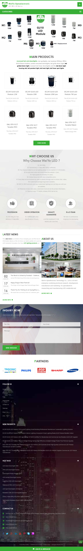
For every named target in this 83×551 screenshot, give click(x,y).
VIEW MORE (41, 143)
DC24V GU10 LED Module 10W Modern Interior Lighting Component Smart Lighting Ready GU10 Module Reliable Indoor (31, 93)
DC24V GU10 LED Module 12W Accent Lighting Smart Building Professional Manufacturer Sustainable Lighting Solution (12, 93)
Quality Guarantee (51, 213)
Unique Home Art (57, 409)
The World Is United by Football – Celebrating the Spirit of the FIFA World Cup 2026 (25, 275)
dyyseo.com (69, 405)
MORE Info (7, 300)
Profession (12, 212)
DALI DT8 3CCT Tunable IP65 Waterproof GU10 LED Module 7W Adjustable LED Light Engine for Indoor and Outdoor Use (51, 126)
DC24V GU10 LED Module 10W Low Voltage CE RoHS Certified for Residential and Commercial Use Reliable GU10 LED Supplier (51, 93)
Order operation (31, 212)
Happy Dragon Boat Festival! (20, 283)
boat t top (46, 409)
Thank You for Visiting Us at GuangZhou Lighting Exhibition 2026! (25, 290)
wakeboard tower (36, 409)
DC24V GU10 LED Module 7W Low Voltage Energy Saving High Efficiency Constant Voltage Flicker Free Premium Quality (71, 93)
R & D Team (70, 212)
